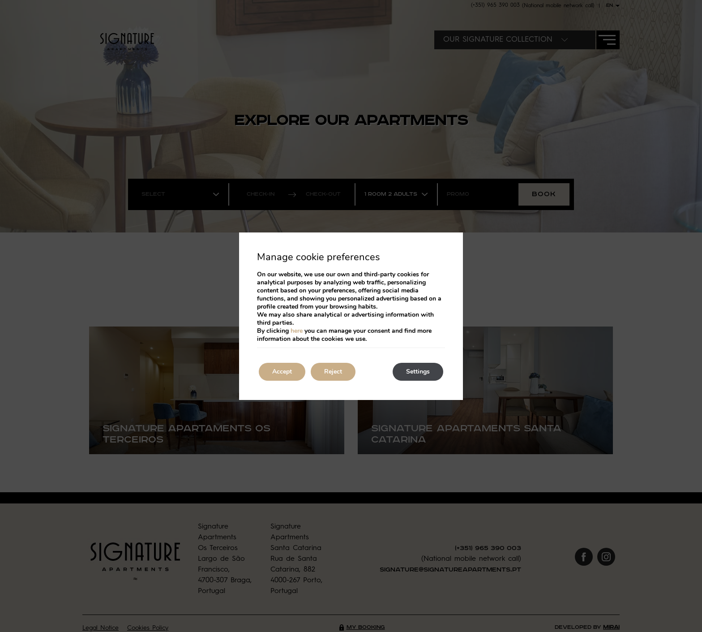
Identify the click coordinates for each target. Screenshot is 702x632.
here (297, 331)
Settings (418, 371)
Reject (333, 371)
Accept (282, 371)
